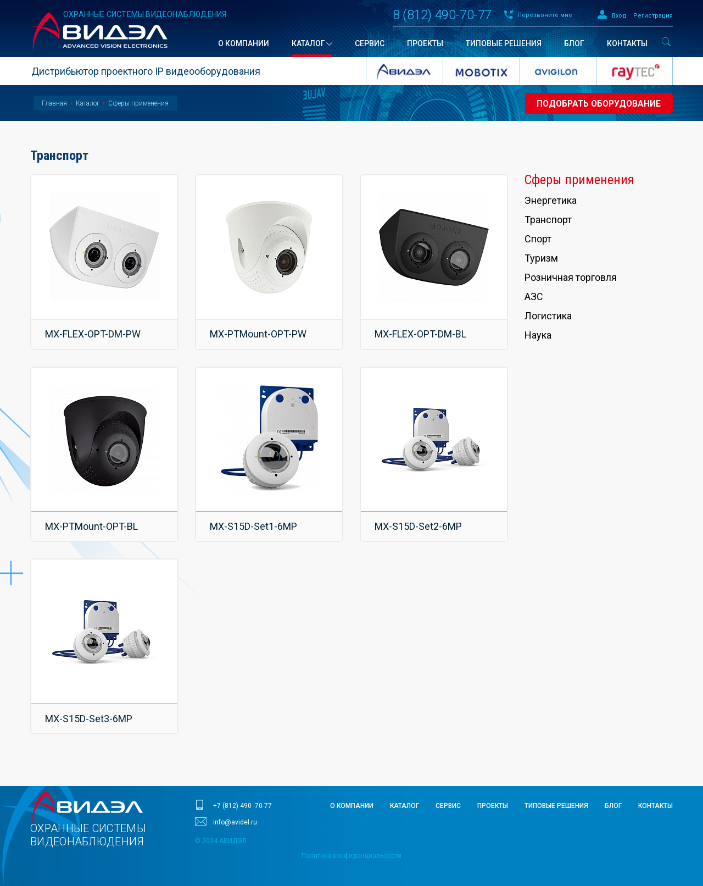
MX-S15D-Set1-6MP (254, 516)
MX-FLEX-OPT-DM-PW (93, 330)
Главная (54, 103)
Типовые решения (556, 786)
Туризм (541, 258)
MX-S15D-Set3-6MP (89, 702)
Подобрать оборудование (596, 103)
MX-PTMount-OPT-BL (92, 516)
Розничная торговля (571, 277)
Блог (613, 786)
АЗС (534, 296)
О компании (351, 786)
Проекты (492, 786)
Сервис (448, 786)
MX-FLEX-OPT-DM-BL (421, 330)
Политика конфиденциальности (351, 836)
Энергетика (551, 200)
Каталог (87, 103)
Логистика (548, 316)
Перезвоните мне (544, 15)
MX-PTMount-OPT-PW (258, 330)
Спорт (538, 239)
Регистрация (653, 15)
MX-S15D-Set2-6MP (418, 516)
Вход (619, 15)
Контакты (655, 786)
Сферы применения (138, 103)
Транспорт (548, 219)
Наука (538, 335)
